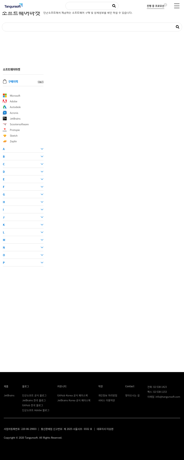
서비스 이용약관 (106, 400)
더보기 (40, 81)
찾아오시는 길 (132, 395)
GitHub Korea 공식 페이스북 (72, 395)
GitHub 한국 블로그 (32, 405)
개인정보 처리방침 (107, 395)
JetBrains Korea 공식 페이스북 (73, 400)
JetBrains (9, 395)
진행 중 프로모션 (155, 5)
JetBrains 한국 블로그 (34, 400)
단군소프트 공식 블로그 (34, 395)
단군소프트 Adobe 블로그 (35, 410)
